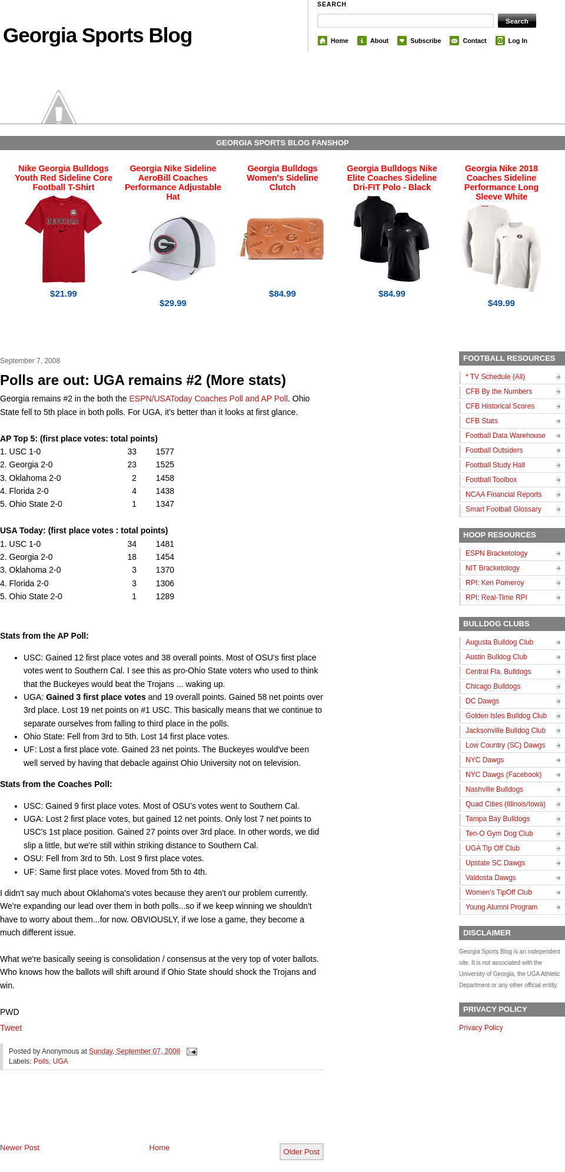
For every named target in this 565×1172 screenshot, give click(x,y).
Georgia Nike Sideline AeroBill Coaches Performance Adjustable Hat (173, 182)
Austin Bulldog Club (496, 657)
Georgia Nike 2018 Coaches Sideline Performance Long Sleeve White (501, 182)
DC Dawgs (482, 701)
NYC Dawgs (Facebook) (503, 775)
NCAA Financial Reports (503, 494)
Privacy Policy (481, 1028)
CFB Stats (482, 421)
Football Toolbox (491, 480)
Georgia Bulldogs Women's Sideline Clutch (282, 178)
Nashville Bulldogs (494, 789)
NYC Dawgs (485, 760)
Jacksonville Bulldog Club (506, 730)
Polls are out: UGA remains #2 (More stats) (143, 380)
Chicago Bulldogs (493, 686)
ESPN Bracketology (496, 553)
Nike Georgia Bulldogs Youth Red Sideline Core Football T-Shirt (63, 178)
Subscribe (425, 40)
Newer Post (19, 1147)
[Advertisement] (137, 1116)
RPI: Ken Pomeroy (495, 583)
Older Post (302, 1151)
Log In (517, 40)
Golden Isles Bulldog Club (506, 716)
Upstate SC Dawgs (495, 863)
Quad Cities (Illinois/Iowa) (506, 804)
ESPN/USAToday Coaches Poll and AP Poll (208, 398)
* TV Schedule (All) (495, 377)
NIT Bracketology (493, 568)
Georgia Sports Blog (97, 35)
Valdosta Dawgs (491, 878)
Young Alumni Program (501, 907)
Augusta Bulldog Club (499, 642)
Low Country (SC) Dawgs (505, 745)
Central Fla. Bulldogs (498, 672)
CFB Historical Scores (500, 406)
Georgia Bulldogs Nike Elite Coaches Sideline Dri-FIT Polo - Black (392, 178)
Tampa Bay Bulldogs (498, 819)
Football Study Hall (495, 465)
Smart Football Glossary (503, 509)
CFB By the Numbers (499, 391)
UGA (60, 1061)
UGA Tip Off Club (493, 848)
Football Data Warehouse (506, 435)
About (379, 40)
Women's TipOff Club (499, 892)
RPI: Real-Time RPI (496, 597)
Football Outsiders (494, 450)
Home (339, 40)
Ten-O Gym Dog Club (499, 833)
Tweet (11, 1027)
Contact (474, 40)
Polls (41, 1061)
